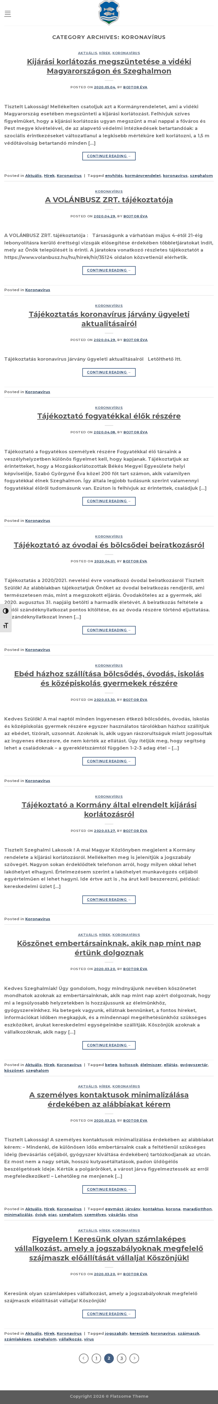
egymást (114, 1209)
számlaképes (17, 1339)
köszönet (14, 1070)
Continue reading (109, 156)
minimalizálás (18, 1215)
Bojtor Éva (135, 87)
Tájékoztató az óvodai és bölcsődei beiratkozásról (109, 544)
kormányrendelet (143, 176)
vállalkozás (70, 1339)
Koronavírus (126, 53)
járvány (133, 1209)
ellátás (171, 1065)
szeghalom (201, 176)
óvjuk (40, 1215)
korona (173, 1209)
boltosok (129, 1065)
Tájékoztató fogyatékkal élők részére (109, 415)
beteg (111, 1065)
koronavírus (175, 176)
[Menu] (7, 13)
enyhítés (114, 176)
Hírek (104, 53)
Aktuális (87, 53)
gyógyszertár (194, 1065)
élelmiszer (151, 1065)
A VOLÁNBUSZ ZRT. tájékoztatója (109, 199)
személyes (95, 1215)
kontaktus (153, 1209)
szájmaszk (188, 1333)
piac (52, 1215)
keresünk (139, 1333)
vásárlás (117, 1215)
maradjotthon (197, 1209)
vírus (133, 1215)
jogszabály (116, 1333)
